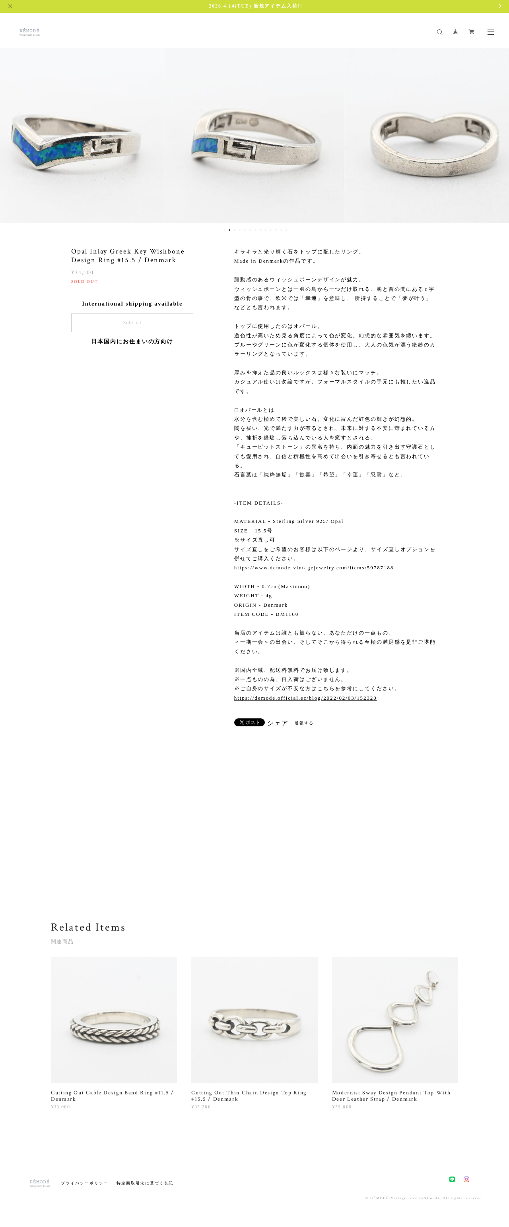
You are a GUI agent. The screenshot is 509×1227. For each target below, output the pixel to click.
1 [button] (224, 230)
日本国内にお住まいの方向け (132, 341)
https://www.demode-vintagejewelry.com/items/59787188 (314, 568)
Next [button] (497, 134)
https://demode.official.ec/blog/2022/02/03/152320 (305, 698)
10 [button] (271, 230)
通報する (304, 723)
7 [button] (255, 230)
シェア (278, 723)
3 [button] (234, 230)
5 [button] (245, 230)
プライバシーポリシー (84, 1183)
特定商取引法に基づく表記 (145, 1183)
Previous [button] (12, 134)
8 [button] (260, 230)
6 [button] (250, 230)
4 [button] (240, 230)
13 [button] (286, 230)
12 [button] (281, 230)
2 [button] (229, 230)
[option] (254, 134)
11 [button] (276, 230)
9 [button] (265, 230)
